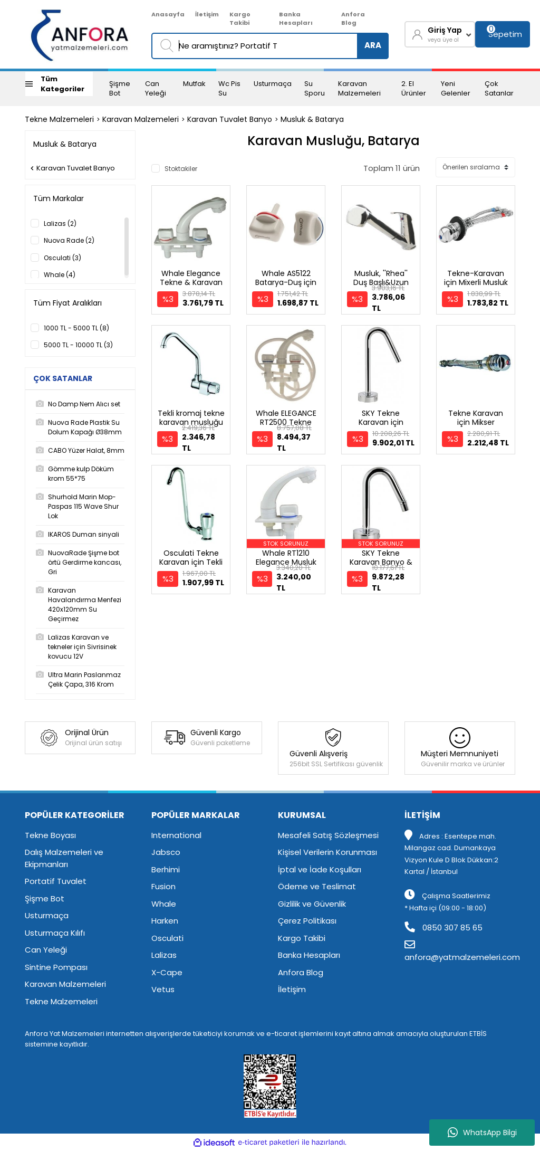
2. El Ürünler (413, 88)
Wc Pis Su (229, 88)
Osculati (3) (62, 257)
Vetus (163, 989)
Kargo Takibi (239, 18)
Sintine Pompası (56, 967)
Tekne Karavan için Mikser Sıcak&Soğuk (475, 422)
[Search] (270, 46)
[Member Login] (440, 34)
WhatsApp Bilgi (482, 1132)
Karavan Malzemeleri (359, 88)
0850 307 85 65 (443, 927)
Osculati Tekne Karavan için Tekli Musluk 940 (191, 562)
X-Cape (166, 972)
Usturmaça (273, 84)
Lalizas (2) (60, 223)
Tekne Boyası (50, 835)
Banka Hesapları (296, 18)
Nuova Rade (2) (69, 240)
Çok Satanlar (499, 88)
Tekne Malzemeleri (61, 1001)
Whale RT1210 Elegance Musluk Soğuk (286, 562)
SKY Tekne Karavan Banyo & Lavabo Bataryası (381, 562)
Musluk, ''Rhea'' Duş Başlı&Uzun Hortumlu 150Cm (380, 282)
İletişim (207, 14)
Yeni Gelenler (455, 88)
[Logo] (80, 34)
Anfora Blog (353, 18)
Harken (164, 920)
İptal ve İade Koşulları (319, 869)
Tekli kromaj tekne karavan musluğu (191, 417)
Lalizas (164, 954)
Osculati (167, 938)
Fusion (163, 886)
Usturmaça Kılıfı (55, 932)
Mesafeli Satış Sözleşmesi (328, 835)
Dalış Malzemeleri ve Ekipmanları (64, 858)
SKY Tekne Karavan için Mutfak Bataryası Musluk (381, 426)
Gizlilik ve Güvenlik (312, 903)
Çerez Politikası (307, 920)
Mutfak (194, 84)
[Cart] (502, 34)
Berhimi (165, 869)
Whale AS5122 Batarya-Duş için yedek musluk (285, 282)
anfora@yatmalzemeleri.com (462, 951)
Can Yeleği (155, 88)
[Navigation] (59, 84)
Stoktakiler (181, 168)
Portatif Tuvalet (55, 881)
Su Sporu (314, 88)
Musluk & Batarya (312, 119)
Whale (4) (59, 274)
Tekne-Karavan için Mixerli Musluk (476, 278)
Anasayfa (168, 14)
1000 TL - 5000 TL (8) (76, 328)
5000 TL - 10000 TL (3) (78, 344)
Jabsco (165, 852)
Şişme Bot (119, 88)
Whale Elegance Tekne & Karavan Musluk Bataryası (191, 282)
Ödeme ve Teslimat (317, 886)
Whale (163, 903)
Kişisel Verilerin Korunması (327, 852)
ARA (372, 45)
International (176, 835)
